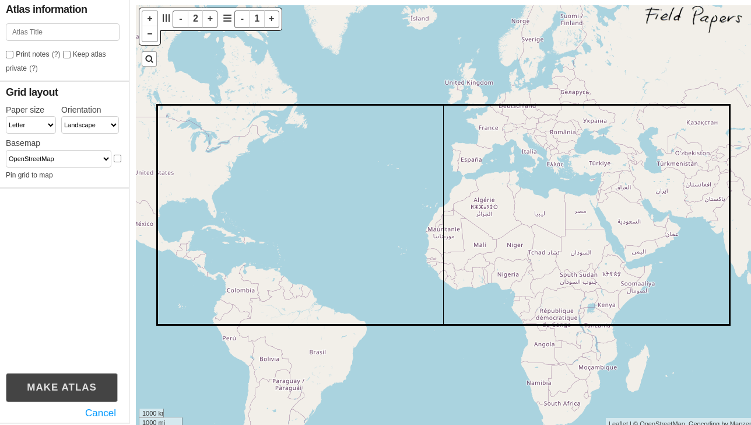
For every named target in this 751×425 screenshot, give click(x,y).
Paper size (25, 109)
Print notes (32, 54)
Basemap (23, 143)
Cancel (100, 413)
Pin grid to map (29, 175)
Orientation (81, 109)
